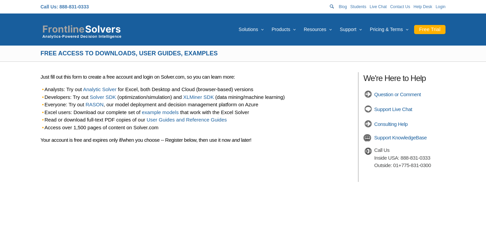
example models (160, 112)
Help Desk (422, 6)
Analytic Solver (99, 89)
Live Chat (378, 6)
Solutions (248, 29)
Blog (343, 6)
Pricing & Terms (386, 29)
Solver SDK (103, 97)
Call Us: (49, 6)
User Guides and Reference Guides (186, 120)
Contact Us (400, 6)
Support (348, 29)
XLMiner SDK (198, 97)
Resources (315, 29)
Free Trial (429, 29)
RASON (95, 104)
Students (358, 6)
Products (281, 29)
